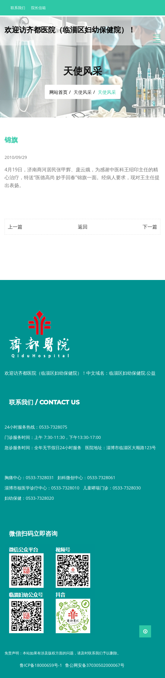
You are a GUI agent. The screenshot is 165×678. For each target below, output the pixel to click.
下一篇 (150, 226)
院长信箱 (38, 7)
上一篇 (15, 226)
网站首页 (58, 92)
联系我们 (18, 7)
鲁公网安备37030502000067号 (94, 665)
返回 (82, 226)
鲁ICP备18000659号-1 (41, 665)
